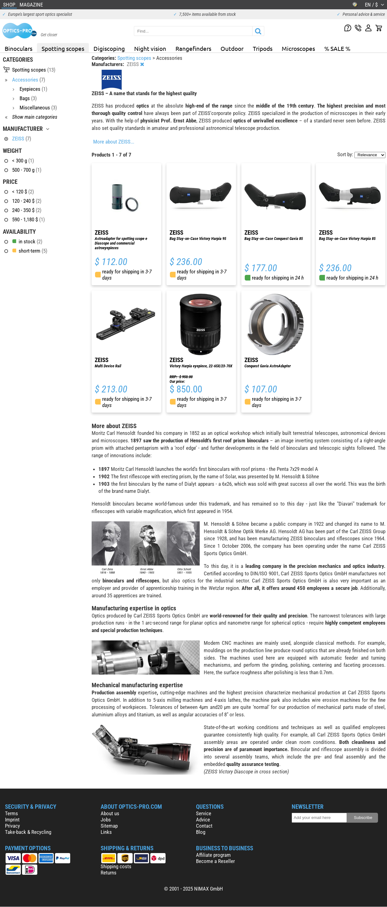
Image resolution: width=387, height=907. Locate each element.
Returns (108, 872)
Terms (11, 813)
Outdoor (232, 48)
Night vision (150, 48)
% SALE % (337, 48)
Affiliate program (213, 855)
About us (110, 813)
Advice (203, 819)
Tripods (262, 48)
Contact (204, 826)
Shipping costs (116, 866)
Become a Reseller (215, 861)
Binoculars (18, 48)
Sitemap (109, 826)
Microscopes (298, 48)
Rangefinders (193, 48)
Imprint (12, 819)
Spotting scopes (63, 48)
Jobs (106, 819)
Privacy (12, 826)
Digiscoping (109, 48)
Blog (200, 832)
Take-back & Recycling (28, 832)
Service (203, 813)
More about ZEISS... (113, 142)
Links (106, 832)
